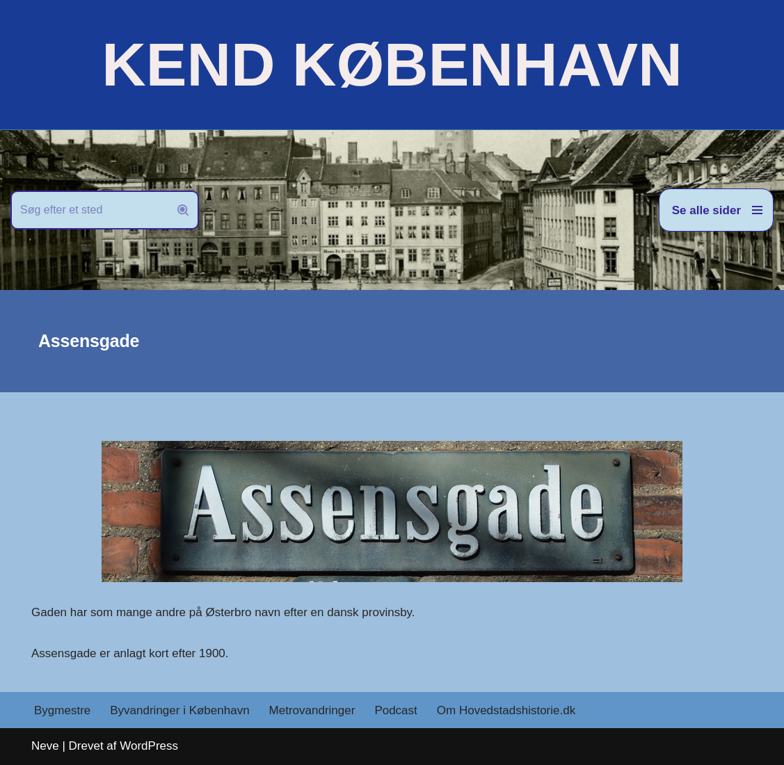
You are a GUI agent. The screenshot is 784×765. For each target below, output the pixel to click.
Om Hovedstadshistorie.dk (506, 710)
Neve (45, 745)
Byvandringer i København (179, 710)
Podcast (395, 710)
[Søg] (89, 210)
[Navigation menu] (716, 210)
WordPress (149, 745)
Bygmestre (62, 710)
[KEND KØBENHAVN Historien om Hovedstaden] (392, 65)
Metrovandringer (312, 710)
